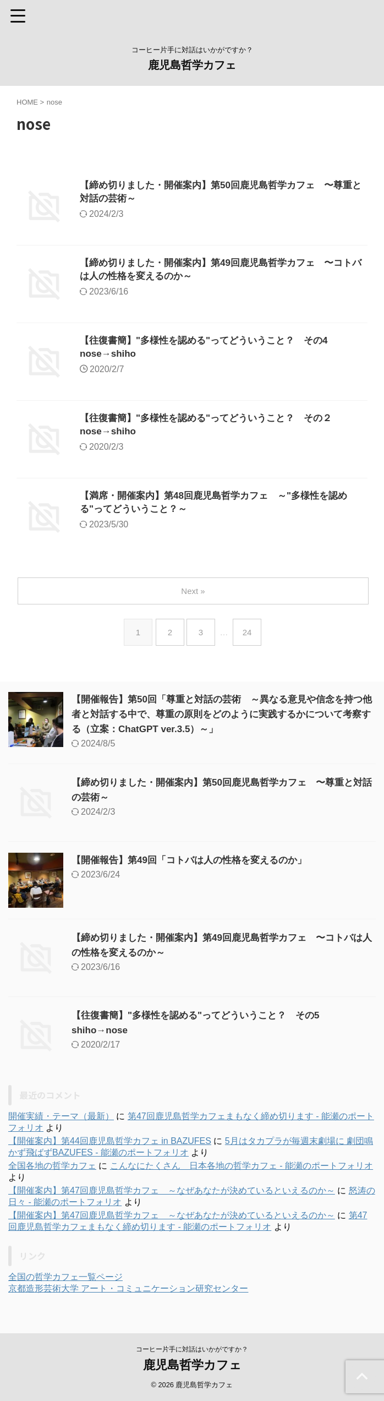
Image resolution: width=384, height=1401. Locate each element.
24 (249, 632)
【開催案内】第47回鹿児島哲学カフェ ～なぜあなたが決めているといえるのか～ (171, 1190)
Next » (194, 591)
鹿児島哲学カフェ (192, 65)
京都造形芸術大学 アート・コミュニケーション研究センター (128, 1288)
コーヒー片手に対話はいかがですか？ (192, 1349)
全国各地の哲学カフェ (52, 1165)
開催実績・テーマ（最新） (61, 1116)
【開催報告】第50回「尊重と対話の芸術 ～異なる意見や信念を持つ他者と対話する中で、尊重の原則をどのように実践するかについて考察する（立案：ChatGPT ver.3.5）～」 (221, 714)
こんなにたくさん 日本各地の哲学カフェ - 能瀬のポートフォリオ (241, 1165)
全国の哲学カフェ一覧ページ (65, 1277)
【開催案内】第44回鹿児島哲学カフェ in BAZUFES (109, 1141)
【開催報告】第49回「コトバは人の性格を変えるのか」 (196, 859)
